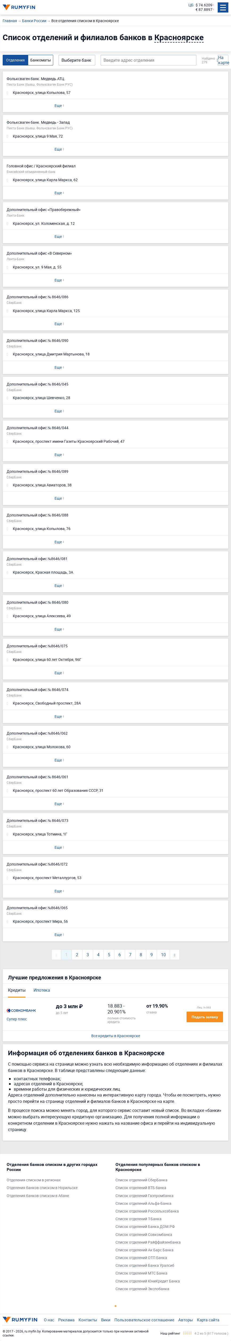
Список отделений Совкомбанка (144, 1234)
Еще (58, 105)
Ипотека (42, 990)
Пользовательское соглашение (144, 1319)
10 (163, 955)
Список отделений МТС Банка (141, 1273)
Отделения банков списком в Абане (38, 1196)
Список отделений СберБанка (141, 1180)
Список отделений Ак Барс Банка (145, 1250)
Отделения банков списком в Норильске (42, 1188)
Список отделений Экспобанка (142, 1289)
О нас (49, 1319)
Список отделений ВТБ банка (141, 1188)
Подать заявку (205, 1017)
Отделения (15, 60)
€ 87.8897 (204, 9)
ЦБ (190, 5)
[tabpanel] (58, 1181)
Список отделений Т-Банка (139, 1219)
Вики (105, 1319)
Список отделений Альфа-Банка (143, 1203)
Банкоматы (40, 60)
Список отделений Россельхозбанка (147, 1211)
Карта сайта (208, 1319)
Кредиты (17, 990)
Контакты (88, 1319)
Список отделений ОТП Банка (141, 1258)
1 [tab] (115, 1306)
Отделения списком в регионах (34, 1180)
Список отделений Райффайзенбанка (148, 1242)
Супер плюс (17, 1019)
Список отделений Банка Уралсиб (145, 1265)
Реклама (66, 1319)
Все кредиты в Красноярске (115, 1036)
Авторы (185, 1319)
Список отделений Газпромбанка (145, 1196)
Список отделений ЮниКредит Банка (148, 1281)
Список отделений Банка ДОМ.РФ (145, 1226)
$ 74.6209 (204, 5)
